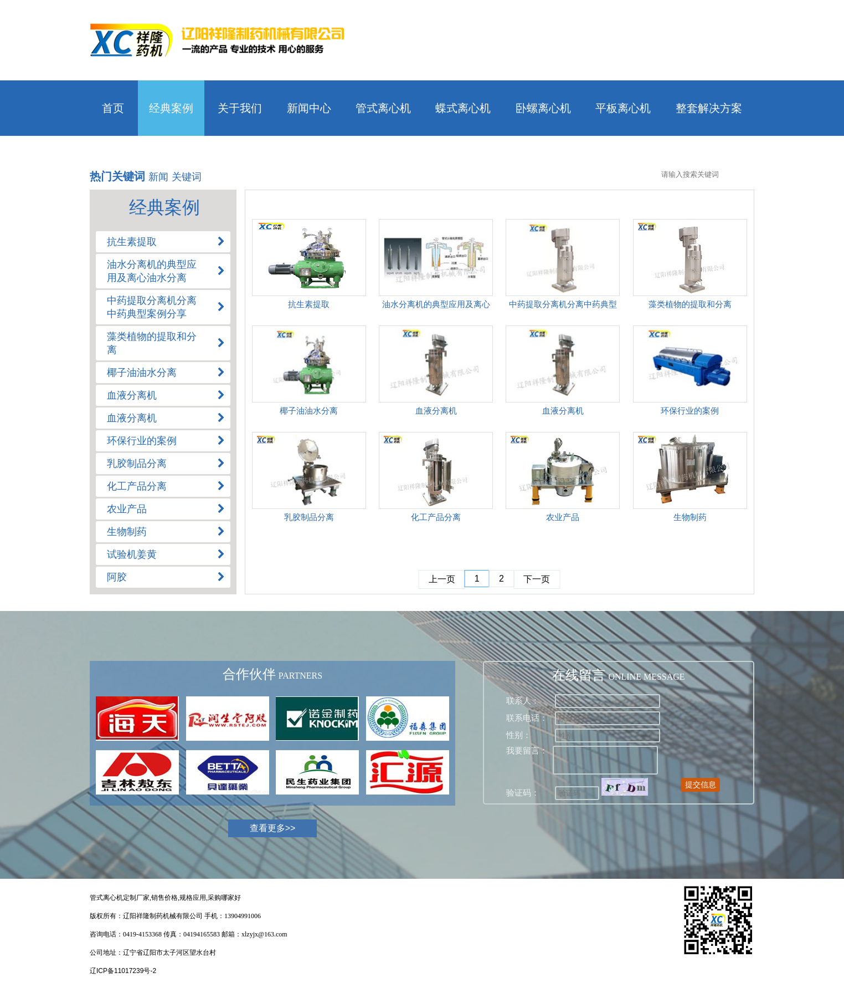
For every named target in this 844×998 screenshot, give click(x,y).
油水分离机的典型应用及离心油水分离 (436, 306)
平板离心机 (623, 108)
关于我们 (240, 108)
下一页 (536, 579)
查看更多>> (273, 828)
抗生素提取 (309, 304)
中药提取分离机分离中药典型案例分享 (563, 306)
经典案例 (171, 108)
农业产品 (562, 517)
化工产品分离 (436, 517)
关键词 (187, 176)
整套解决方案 (709, 108)
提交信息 (700, 784)
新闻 (158, 176)
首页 (113, 108)
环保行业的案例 (690, 410)
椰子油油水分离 (309, 410)
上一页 (442, 579)
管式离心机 (383, 108)
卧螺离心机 (543, 108)
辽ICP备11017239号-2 (123, 971)
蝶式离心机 (463, 108)
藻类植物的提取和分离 (690, 304)
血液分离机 (436, 410)
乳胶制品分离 (309, 517)
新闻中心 (309, 108)
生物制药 (690, 517)
